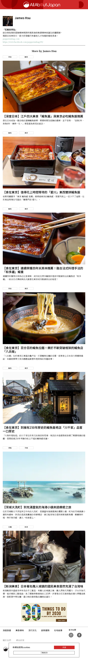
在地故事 (58, 630)
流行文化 (32, 630)
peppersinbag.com (11, 39)
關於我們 (7, 640)
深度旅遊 (7, 630)
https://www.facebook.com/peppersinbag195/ (23, 42)
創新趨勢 (45, 630)
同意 (64, 647)
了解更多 (44, 652)
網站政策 (20, 640)
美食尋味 (20, 630)
